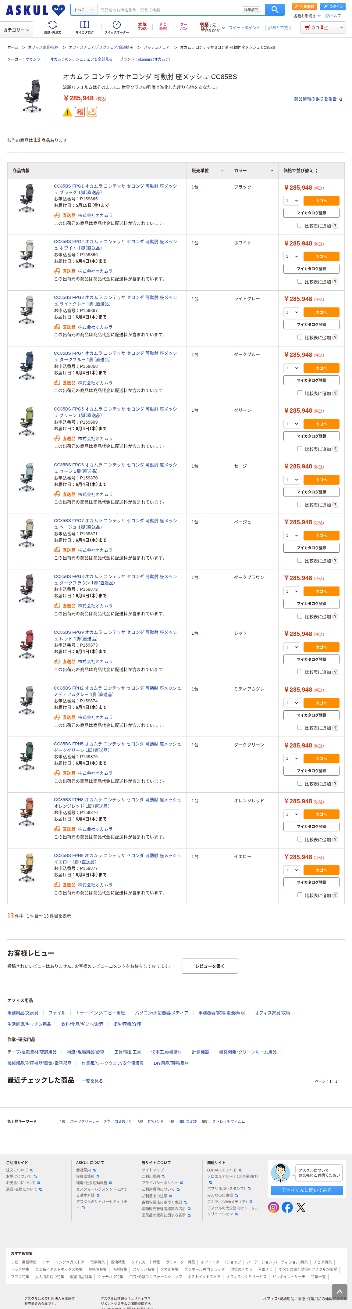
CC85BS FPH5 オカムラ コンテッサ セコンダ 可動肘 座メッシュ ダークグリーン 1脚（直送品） (117, 747)
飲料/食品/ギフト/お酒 (82, 1024)
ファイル (57, 1012)
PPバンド (156, 1122)
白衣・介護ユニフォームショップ (155, 1277)
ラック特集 (20, 1270)
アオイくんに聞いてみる (307, 1190)
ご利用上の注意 (157, 1196)
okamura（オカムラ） (154, 59)
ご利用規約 (153, 1177)
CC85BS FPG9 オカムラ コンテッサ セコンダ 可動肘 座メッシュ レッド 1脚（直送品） (115, 635)
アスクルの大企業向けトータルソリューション (232, 1211)
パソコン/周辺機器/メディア (162, 1012)
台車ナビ (265, 1270)
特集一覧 (318, 1277)
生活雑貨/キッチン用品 (29, 1024)
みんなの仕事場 (222, 1195)
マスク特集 (20, 1277)
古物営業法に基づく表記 (164, 1202)
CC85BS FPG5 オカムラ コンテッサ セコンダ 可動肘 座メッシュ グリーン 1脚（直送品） (115, 412)
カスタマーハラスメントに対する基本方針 (101, 1192)
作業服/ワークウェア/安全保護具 (113, 1063)
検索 (275, 10)
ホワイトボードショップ (221, 1262)
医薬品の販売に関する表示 (166, 1215)
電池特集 (118, 1262)
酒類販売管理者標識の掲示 (166, 1209)
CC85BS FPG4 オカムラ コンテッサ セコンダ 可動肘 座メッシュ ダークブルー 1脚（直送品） (115, 356)
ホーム (12, 47)
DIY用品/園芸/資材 (171, 1063)
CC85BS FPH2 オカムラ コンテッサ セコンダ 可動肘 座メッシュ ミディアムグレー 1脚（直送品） (117, 691)
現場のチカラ (241, 1270)
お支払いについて (23, 1183)
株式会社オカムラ (95, 215)
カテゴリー (16, 29)
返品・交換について (24, 1189)
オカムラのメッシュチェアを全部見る (81, 59)
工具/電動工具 (127, 1051)
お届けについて (21, 1177)
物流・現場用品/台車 (85, 1051)
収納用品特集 (81, 1277)
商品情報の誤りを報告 (318, 98)
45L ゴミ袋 (188, 1122)
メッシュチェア (156, 47)
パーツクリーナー (84, 1122)
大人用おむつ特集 (49, 1277)
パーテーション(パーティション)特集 (277, 1262)
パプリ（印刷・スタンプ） (229, 1189)
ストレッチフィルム (228, 1122)
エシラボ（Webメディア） (229, 1202)
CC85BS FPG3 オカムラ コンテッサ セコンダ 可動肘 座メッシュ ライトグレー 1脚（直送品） (115, 300)
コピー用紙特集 (24, 1262)
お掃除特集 (97, 1270)
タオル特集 (169, 1270)
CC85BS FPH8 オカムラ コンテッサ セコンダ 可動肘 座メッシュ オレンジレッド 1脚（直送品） (117, 803)
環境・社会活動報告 (94, 1183)
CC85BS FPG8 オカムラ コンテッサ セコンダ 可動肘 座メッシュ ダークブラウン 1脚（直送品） (115, 579)
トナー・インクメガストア (63, 1262)
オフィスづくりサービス (246, 1277)
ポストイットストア (204, 1277)
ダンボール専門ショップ (204, 1270)
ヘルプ (335, 16)
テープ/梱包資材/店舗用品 (32, 1051)
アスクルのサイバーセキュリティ (101, 1205)
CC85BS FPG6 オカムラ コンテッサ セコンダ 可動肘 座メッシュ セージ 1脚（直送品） (115, 468)
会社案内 (86, 1170)
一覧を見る (92, 1080)
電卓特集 (97, 1262)
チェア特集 (323, 1262)
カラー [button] (253, 170)
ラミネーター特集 (180, 1262)
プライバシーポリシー (162, 1183)
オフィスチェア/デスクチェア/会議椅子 (101, 47)
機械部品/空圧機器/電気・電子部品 (39, 1063)
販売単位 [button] (208, 170)
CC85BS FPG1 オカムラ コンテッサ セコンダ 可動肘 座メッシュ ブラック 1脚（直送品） (115, 189)
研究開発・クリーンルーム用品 (248, 1051)
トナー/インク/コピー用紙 (100, 1012)
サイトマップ (153, 1170)
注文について (19, 1170)
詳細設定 (251, 10)
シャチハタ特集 (110, 1277)
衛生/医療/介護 (127, 1024)
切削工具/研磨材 (166, 1051)
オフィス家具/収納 (43, 47)
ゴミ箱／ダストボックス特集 (59, 1270)
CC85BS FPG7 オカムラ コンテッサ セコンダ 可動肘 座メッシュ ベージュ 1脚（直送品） (115, 523)
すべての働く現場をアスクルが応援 (308, 1270)
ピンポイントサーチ (288, 1277)
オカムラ (33, 59)
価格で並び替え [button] (300, 170)
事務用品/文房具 (22, 1012)
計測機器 (200, 1051)
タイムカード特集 (145, 1262)
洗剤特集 (119, 1270)
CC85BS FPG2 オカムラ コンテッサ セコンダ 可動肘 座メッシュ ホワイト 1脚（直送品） (115, 244)
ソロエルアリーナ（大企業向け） (232, 1179)
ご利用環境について (161, 1189)
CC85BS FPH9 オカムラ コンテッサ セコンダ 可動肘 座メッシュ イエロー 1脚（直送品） (117, 858)
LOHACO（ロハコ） (224, 1170)
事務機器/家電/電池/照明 (221, 1012)
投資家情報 (87, 1177)
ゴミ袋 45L (124, 1122)
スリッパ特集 (144, 1270)
